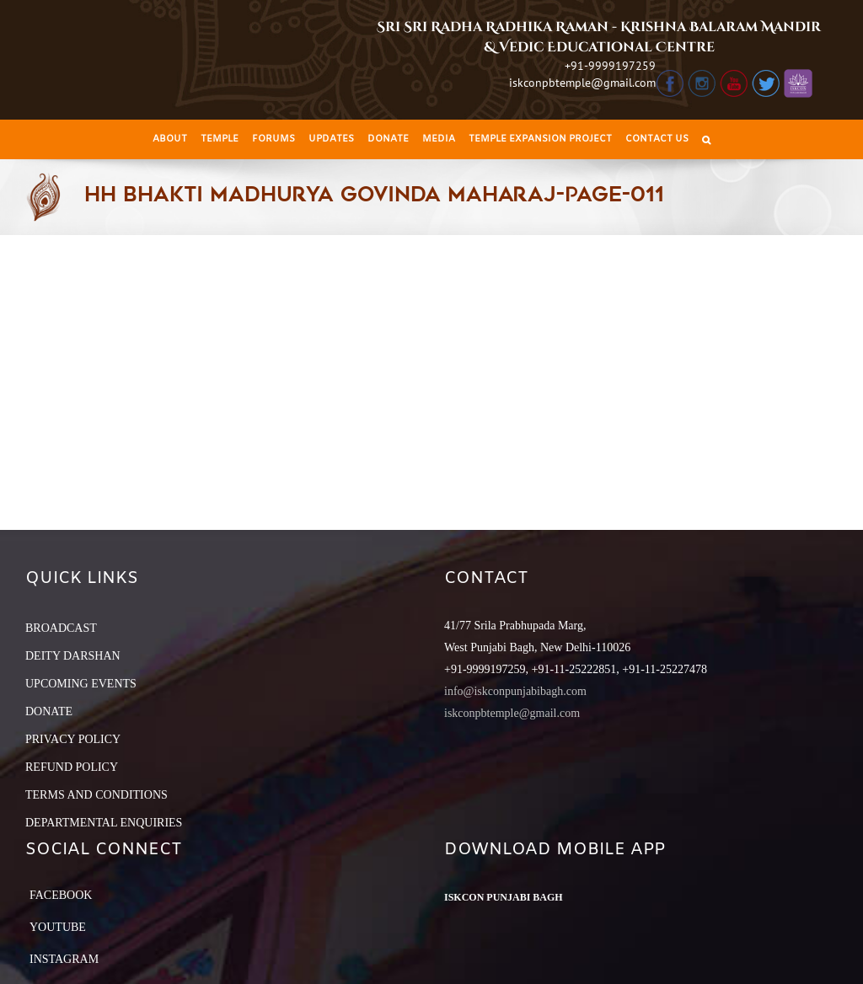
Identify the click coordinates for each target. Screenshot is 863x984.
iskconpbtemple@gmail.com (582, 82)
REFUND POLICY (71, 767)
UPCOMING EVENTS (81, 683)
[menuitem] (170, 139)
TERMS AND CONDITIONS (96, 795)
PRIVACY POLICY (73, 739)
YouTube (57, 927)
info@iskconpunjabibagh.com (515, 691)
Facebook (60, 895)
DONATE (48, 711)
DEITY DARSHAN (73, 656)
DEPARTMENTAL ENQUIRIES (103, 822)
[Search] (706, 139)
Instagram (64, 959)
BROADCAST (61, 628)
